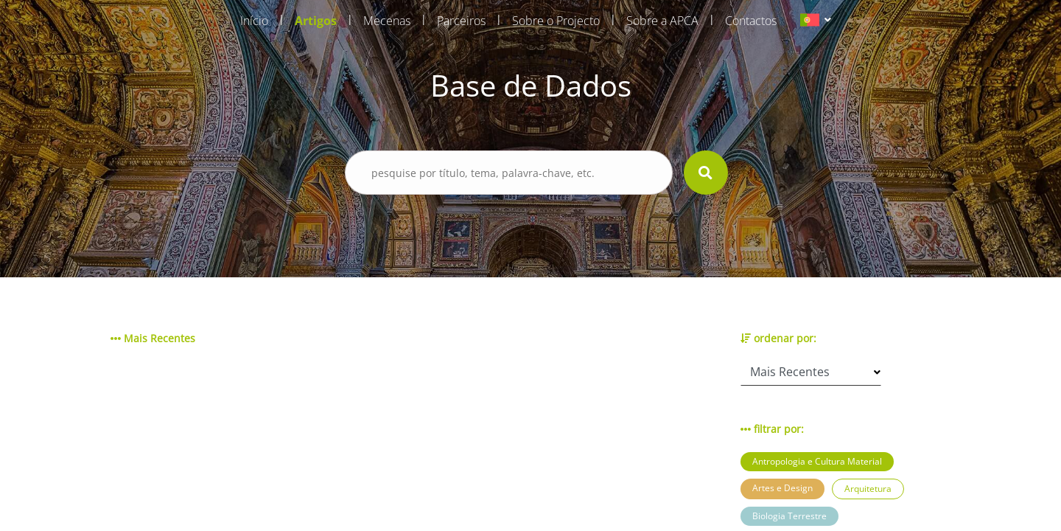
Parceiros (461, 21)
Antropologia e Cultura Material (817, 461)
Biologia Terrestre (789, 516)
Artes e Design (782, 488)
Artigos (316, 21)
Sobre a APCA (662, 21)
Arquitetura (868, 488)
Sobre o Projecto (556, 21)
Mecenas (386, 21)
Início (254, 21)
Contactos (751, 21)
